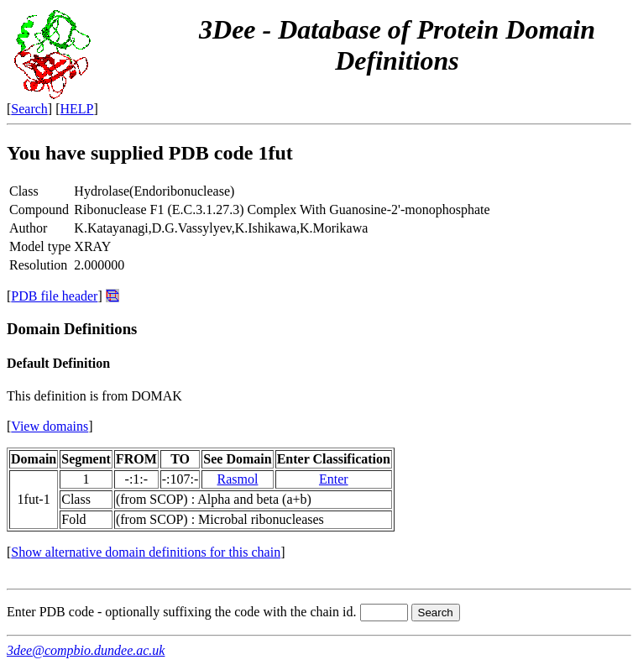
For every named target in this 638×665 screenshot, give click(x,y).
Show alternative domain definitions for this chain (145, 552)
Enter (333, 479)
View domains (49, 426)
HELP (77, 109)
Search (29, 109)
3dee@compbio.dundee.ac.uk (86, 650)
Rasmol (238, 479)
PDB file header (54, 296)
